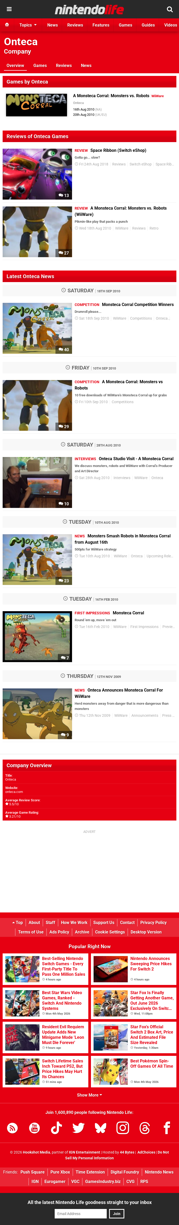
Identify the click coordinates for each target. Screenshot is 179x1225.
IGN (35, 1181)
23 (64, 580)
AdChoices (146, 1152)
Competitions (141, 318)
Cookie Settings (110, 932)
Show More (89, 1095)
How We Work (74, 922)
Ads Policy (59, 932)
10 (64, 503)
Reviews (64, 65)
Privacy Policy (153, 922)
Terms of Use (31, 932)
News (86, 65)
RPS (144, 1181)
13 (64, 195)
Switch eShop (141, 164)
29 (64, 426)
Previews (169, 627)
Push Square (33, 1172)
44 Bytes (127, 1152)
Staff (50, 922)
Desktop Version (146, 932)
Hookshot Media (36, 1152)
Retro (154, 228)
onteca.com (14, 792)
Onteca (21, 41)
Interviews (122, 478)
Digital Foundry (125, 1172)
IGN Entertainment (84, 1152)
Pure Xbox (60, 1172)
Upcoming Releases (162, 556)
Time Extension (90, 1172)
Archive (82, 932)
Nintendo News (159, 1172)
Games (40, 65)
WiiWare (121, 228)
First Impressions (144, 627)
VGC (75, 1181)
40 (64, 349)
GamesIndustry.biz (103, 1181)
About (34, 922)
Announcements (144, 715)
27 (64, 253)
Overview (15, 65)
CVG (130, 1181)
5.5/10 (14, 804)
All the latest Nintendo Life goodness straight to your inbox (90, 1202)
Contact (127, 922)
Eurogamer (54, 1181)
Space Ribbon (167, 164)
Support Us (103, 922)
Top (17, 922)
